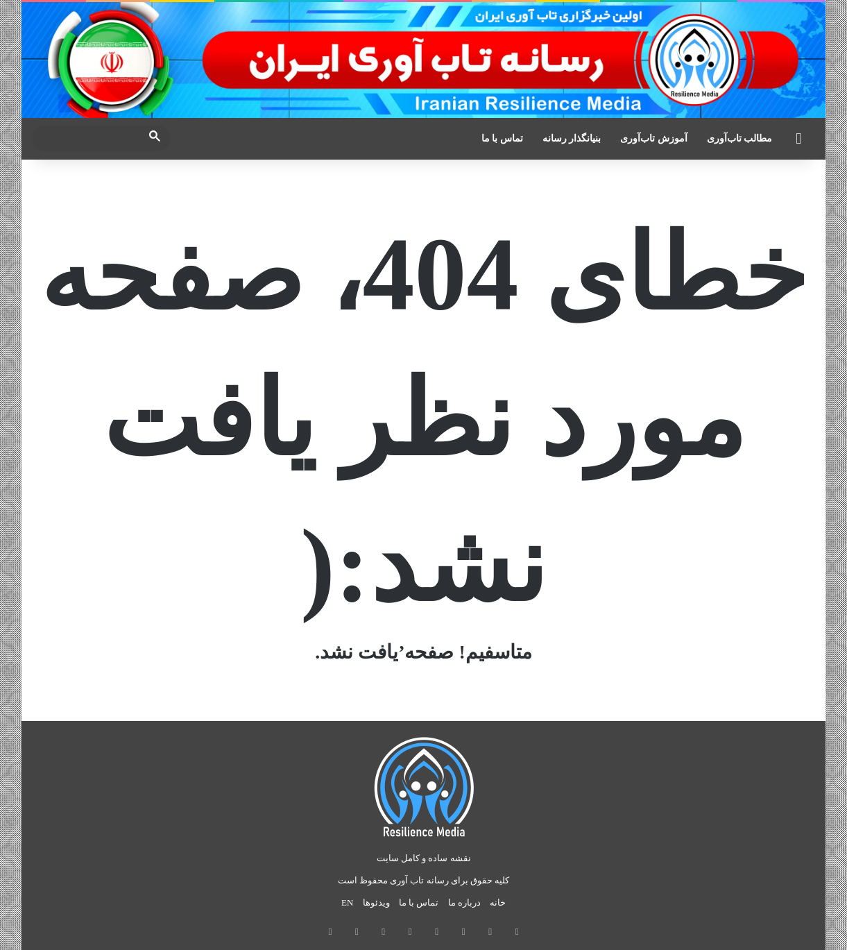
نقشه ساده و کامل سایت (424, 858)
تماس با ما (502, 138)
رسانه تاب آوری (419, 880)
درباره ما (464, 902)
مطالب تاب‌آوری (740, 138)
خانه (498, 902)
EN (347, 902)
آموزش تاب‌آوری (653, 138)
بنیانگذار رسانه (571, 138)
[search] (89, 138)
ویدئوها (376, 902)
